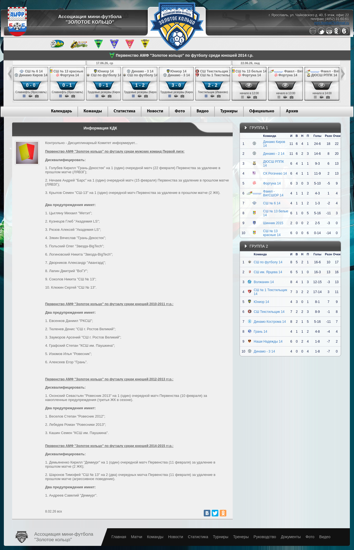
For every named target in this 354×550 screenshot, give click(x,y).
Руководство (264, 537)
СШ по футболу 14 (268, 262)
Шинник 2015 (273, 223)
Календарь (61, 111)
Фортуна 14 (272, 183)
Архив (292, 111)
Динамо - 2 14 (273, 154)
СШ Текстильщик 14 (269, 312)
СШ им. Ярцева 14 (268, 272)
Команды (93, 111)
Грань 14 (260, 332)
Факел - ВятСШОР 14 (273, 193)
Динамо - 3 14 (264, 351)
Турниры (229, 111)
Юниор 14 (261, 302)
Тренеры (241, 537)
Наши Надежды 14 (268, 341)
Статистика (124, 111)
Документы (291, 537)
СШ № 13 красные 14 (271, 233)
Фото (180, 111)
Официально (261, 111)
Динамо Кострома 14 (270, 322)
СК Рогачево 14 (275, 173)
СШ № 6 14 (271, 203)
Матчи (136, 537)
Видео (203, 111)
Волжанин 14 (264, 282)
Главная (118, 537)
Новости (155, 111)
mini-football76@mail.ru (331, 23)
